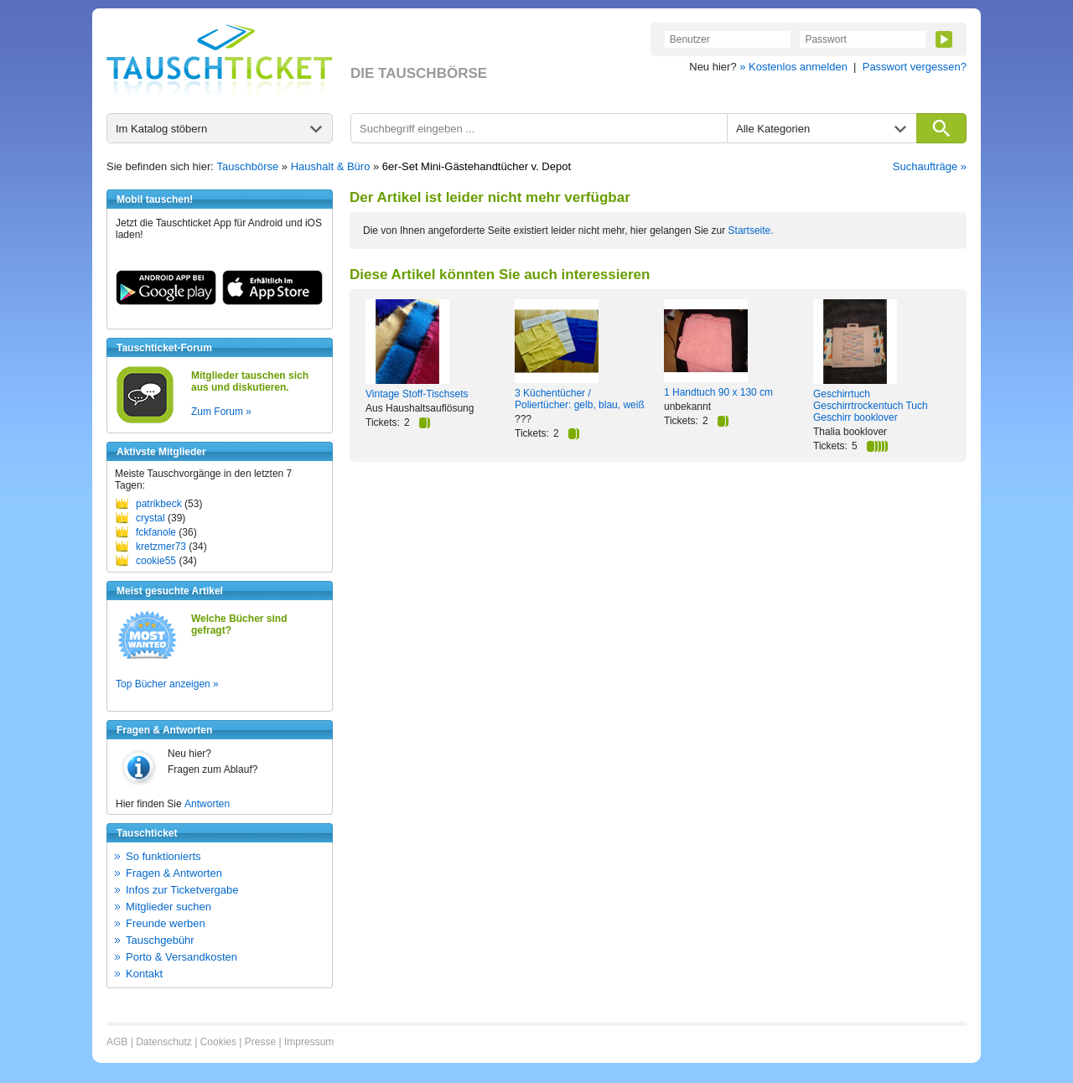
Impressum (309, 1042)
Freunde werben (165, 923)
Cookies (218, 1042)
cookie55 (156, 561)
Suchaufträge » (930, 166)
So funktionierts (163, 856)
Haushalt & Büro (331, 166)
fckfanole (156, 532)
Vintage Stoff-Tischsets (417, 394)
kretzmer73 (161, 546)
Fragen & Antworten (174, 873)
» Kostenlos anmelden (793, 66)
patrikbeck (159, 504)
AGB (116, 1042)
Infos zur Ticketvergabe (182, 890)
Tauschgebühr (160, 940)
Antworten (207, 804)
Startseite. (751, 230)
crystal (150, 518)
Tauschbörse (248, 166)
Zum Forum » (221, 411)
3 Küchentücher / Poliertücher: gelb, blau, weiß (580, 399)
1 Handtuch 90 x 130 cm (718, 392)
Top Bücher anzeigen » (167, 684)
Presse (260, 1042)
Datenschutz (164, 1042)
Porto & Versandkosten (181, 957)
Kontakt (144, 973)
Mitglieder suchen (168, 906)
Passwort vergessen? (915, 66)
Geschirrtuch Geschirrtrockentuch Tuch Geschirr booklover (870, 405)
